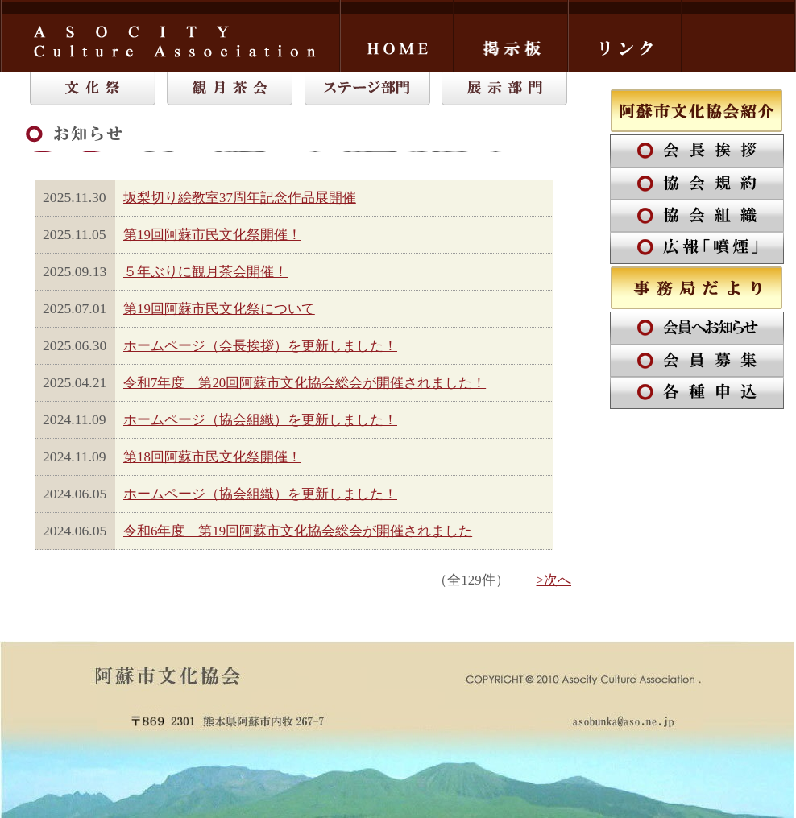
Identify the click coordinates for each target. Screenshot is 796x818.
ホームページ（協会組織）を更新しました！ (260, 420)
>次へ (554, 580)
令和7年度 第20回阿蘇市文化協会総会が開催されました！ (304, 382)
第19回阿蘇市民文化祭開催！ (212, 234)
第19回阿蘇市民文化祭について (219, 308)
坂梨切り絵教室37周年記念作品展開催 (239, 197)
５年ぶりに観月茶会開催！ (205, 271)
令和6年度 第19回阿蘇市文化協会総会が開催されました (297, 531)
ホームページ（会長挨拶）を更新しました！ (260, 345)
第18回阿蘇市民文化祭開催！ (212, 457)
